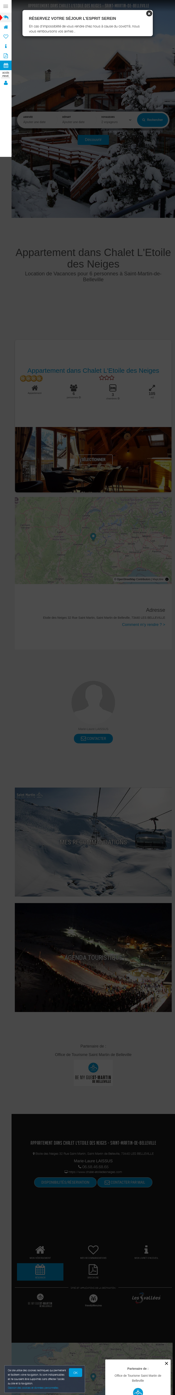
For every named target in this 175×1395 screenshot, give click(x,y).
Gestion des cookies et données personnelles (33, 1387)
